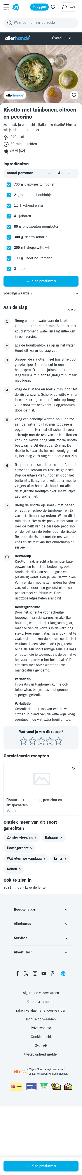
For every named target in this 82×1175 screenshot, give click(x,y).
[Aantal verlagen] (49, 241)
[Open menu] (6, 7)
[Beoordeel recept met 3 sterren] (41, 809)
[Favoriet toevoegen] (73, 836)
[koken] (13, 937)
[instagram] (35, 1042)
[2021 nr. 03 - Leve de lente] (41, 956)
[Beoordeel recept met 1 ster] (23, 809)
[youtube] (43, 1042)
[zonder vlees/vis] (21, 906)
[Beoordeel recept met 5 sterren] (58, 809)
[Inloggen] (39, 7)
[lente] (60, 927)
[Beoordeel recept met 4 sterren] (49, 809)
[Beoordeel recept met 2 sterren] (32, 809)
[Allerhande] (17, 38)
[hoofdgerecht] (19, 916)
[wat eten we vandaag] (26, 927)
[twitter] (26, 1042)
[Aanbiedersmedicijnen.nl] (44, 1155)
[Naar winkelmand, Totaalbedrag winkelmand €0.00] (68, 7)
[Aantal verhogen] (69, 241)
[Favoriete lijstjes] (53, 7)
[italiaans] (54, 906)
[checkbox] (8, 253)
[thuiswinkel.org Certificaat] (56, 1154)
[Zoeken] (41, 23)
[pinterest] (52, 1042)
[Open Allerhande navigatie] (63, 38)
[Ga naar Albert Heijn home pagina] (15, 7)
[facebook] (17, 1042)
